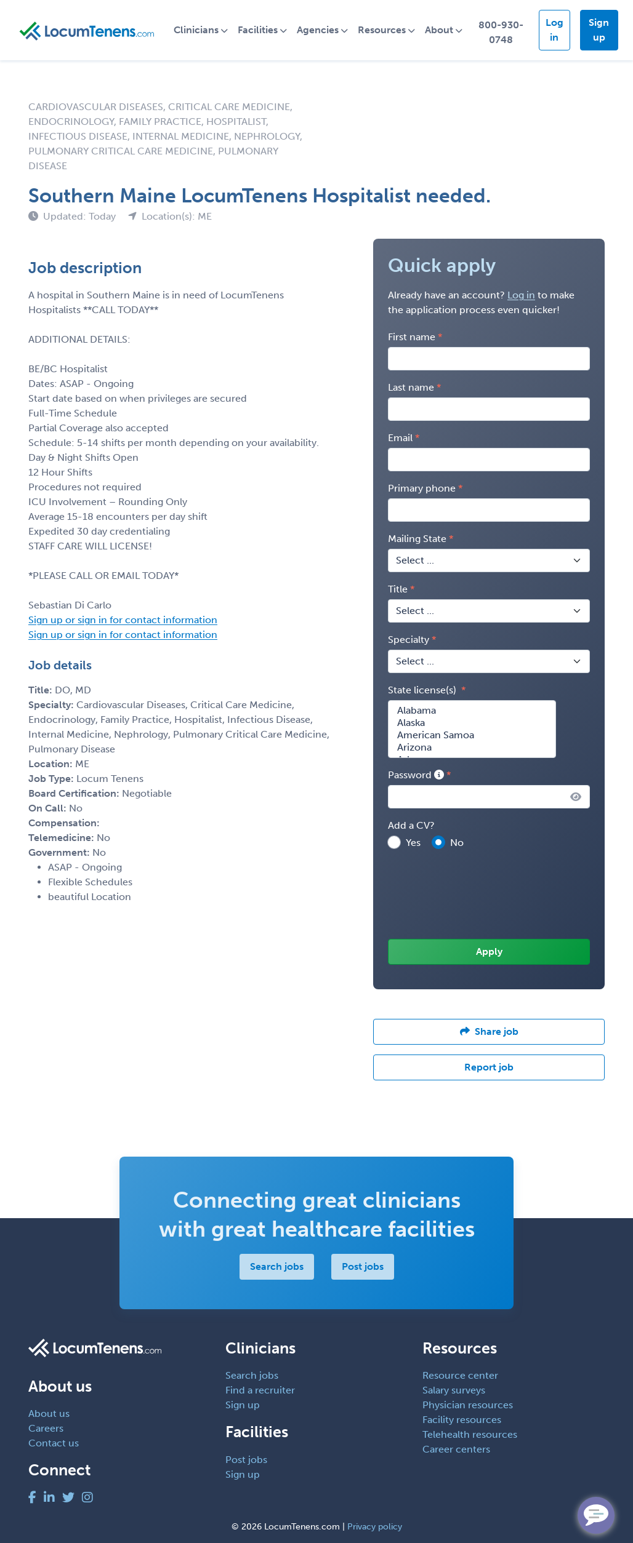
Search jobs (276, 1266)
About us (49, 1413)
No (457, 842)
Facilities (258, 30)
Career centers (456, 1449)
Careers (45, 1428)
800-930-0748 (500, 32)
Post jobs (362, 1266)
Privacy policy (374, 1526)
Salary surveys (453, 1390)
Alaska (472, 723)
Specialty (408, 639)
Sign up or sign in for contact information (122, 620)
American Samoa (472, 735)
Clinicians (196, 30)
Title (398, 589)
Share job (489, 1031)
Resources (382, 30)
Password (416, 775)
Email (400, 438)
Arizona (472, 747)
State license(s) (423, 690)
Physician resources (467, 1405)
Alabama (472, 710)
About (439, 30)
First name (411, 337)
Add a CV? (411, 825)
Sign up (599, 30)
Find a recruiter (260, 1390)
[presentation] (481, 895)
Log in (554, 30)
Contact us (53, 1443)
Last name (411, 387)
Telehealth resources (469, 1434)
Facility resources (461, 1419)
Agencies (318, 30)
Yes (413, 842)
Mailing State (417, 538)
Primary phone (422, 488)
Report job (489, 1067)
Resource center (460, 1375)
